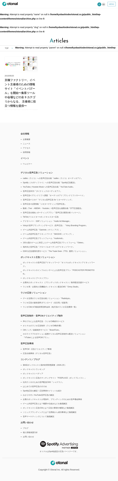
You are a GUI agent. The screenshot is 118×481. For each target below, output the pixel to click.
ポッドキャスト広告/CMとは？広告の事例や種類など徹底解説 (48, 408)
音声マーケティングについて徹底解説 (38, 416)
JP (99, 4)
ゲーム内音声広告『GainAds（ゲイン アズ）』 (42, 230)
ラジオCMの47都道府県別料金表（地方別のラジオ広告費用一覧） (50, 307)
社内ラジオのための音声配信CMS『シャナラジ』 (43, 382)
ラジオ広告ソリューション (33, 293)
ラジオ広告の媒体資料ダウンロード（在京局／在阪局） (46, 303)
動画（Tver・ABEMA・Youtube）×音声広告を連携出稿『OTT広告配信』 (53, 208)
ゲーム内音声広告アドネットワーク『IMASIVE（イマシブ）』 (49, 234)
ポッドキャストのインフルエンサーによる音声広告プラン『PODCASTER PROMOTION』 (58, 272)
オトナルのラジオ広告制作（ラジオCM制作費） (43, 326)
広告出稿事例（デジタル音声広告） (37, 353)
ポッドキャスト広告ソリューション (38, 257)
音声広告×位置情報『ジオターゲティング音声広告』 (44, 204)
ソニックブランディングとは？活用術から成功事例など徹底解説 (49, 412)
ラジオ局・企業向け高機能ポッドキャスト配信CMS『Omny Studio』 (51, 287)
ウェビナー (27, 164)
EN (103, 4)
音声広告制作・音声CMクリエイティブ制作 (42, 315)
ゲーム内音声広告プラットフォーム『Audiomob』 (43, 238)
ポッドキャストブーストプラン (36, 278)
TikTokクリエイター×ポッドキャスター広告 (41, 217)
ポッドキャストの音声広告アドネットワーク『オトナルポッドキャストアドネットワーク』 (59, 264)
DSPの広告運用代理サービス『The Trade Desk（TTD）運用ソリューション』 (55, 251)
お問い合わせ (28, 437)
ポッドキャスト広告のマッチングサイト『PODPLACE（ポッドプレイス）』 (54, 378)
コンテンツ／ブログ (30, 359)
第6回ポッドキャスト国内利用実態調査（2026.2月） (44, 365)
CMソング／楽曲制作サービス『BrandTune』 (42, 330)
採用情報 (26, 152)
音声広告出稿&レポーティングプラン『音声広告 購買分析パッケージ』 (52, 213)
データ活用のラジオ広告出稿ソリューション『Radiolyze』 (47, 298)
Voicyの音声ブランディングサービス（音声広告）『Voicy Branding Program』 (55, 225)
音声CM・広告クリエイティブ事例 (37, 349)
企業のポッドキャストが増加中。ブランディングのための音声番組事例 (52, 399)
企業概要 (26, 139)
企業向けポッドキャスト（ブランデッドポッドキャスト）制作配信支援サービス (56, 282)
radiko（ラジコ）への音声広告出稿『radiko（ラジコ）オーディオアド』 (53, 178)
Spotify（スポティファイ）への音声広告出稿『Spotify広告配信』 (50, 183)
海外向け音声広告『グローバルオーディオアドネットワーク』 (49, 247)
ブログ (25, 428)
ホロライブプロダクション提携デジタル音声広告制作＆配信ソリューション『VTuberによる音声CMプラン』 (54, 336)
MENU (111, 4)
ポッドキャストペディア (33, 374)
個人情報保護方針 (30, 432)
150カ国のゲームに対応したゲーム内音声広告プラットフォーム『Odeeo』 (54, 243)
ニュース (26, 144)
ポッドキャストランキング (34, 369)
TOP (6, 48)
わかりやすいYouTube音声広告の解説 (38, 395)
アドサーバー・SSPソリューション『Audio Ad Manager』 (47, 221)
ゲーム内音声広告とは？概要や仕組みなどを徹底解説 (45, 404)
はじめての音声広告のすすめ (35, 386)
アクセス (26, 148)
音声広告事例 (27, 343)
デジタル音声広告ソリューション (37, 172)
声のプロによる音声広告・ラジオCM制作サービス (44, 321)
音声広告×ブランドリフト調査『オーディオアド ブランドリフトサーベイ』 (54, 195)
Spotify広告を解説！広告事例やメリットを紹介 (42, 391)
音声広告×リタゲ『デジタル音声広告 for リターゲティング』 (48, 200)
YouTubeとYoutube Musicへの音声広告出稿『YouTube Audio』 (49, 187)
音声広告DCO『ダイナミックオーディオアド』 (42, 191)
